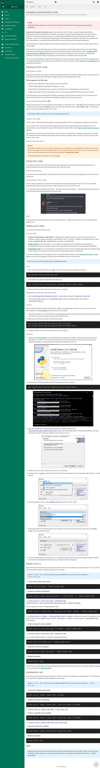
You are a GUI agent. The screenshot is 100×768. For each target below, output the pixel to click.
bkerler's (82, 61)
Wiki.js (64, 766)
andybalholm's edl (34, 249)
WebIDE (47, 107)
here (33, 46)
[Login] (98, 2)
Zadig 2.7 (43, 473)
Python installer (42, 338)
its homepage (43, 310)
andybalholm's (92, 61)
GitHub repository (46, 668)
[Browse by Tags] (56, 2)
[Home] (3, 6)
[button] (94, 2)
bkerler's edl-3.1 (33, 244)
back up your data (82, 25)
